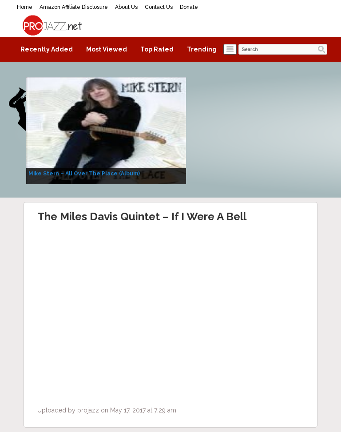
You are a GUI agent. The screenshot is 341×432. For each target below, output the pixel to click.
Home (24, 7)
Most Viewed (106, 49)
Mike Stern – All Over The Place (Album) (84, 173)
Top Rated (157, 49)
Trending (202, 49)
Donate (189, 7)
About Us (126, 7)
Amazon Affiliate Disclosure (74, 7)
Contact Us (159, 7)
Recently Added (46, 49)
